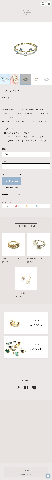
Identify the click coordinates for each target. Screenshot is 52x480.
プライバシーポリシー (26, 452)
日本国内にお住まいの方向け (11, 170)
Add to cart (11, 163)
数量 (4, 142)
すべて (7, 188)
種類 (4, 131)
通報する (20, 177)
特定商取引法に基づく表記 (26, 456)
